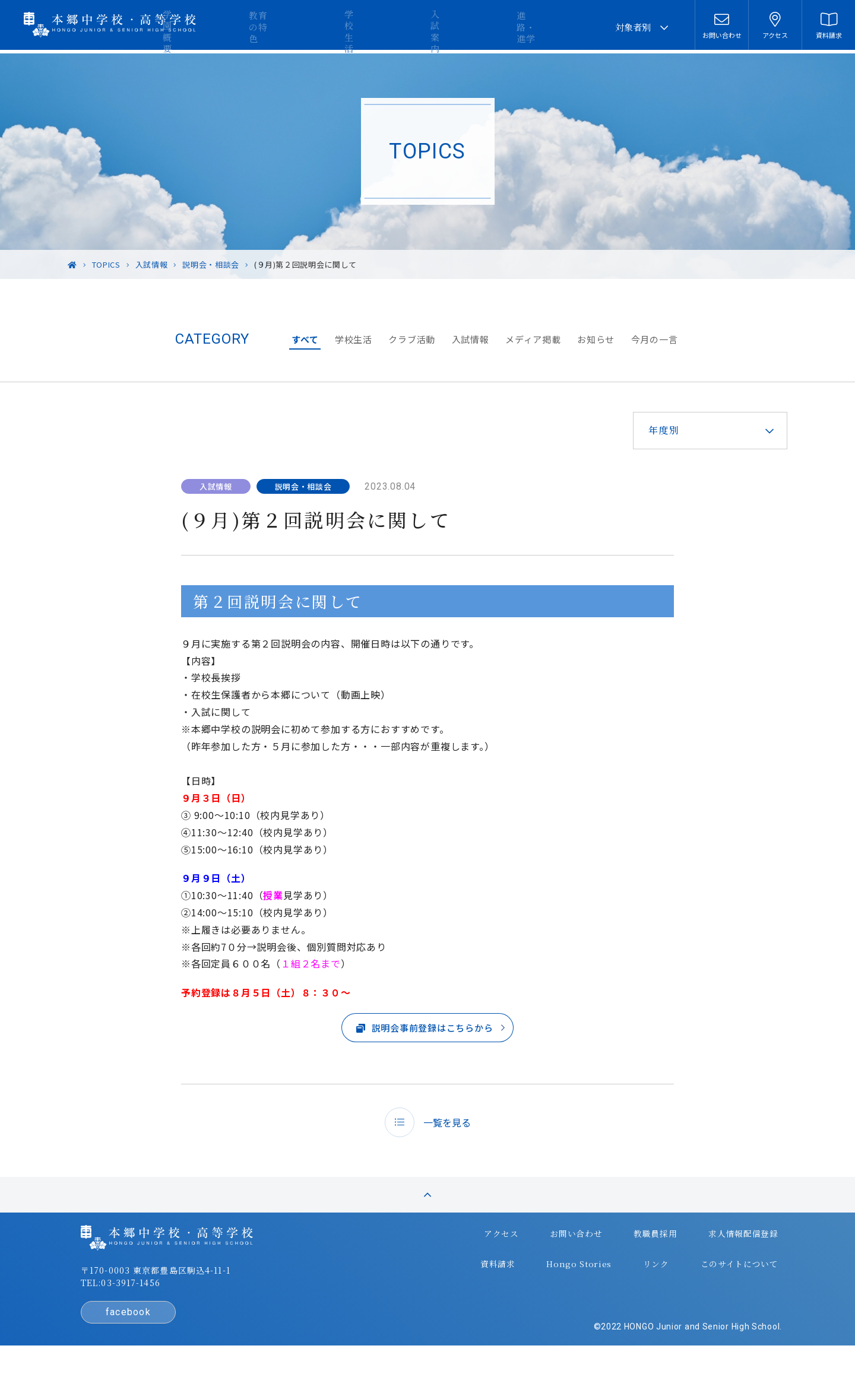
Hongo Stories (547, 1285)
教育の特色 (365, 27)
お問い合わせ (543, 1262)
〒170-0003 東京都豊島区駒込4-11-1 (190, 1301)
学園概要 (297, 27)
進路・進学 (564, 27)
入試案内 (496, 27)
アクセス (473, 1262)
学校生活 (433, 27)
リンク (618, 1285)
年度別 (648, 430)
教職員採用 (618, 1262)
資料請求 (470, 1285)
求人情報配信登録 (702, 1262)
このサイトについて (697, 1285)
